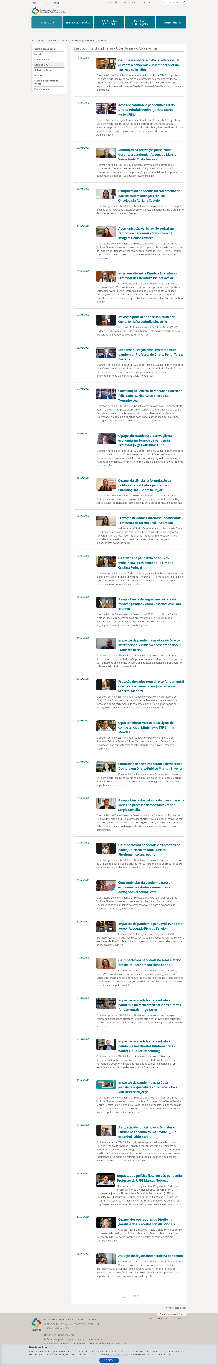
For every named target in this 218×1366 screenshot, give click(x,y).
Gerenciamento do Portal (172, 1314)
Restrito (169, 1318)
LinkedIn (86, 3)
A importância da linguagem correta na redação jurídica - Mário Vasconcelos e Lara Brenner (149, 604)
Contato (181, 1318)
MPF (34, 3)
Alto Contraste (130, 3)
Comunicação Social (52, 40)
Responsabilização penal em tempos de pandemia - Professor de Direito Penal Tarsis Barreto (150, 354)
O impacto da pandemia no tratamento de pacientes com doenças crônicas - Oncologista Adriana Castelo (149, 195)
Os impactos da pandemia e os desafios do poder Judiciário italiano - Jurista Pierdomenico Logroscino (149, 849)
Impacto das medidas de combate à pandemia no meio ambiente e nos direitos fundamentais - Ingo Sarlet (149, 1005)
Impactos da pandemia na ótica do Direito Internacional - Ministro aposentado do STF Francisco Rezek (149, 645)
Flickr (91, 3)
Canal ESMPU (71, 40)
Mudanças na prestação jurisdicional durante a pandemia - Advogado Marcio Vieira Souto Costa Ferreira (147, 154)
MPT (41, 3)
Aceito (109, 1360)
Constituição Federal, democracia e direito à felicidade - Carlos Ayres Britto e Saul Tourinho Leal (150, 395)
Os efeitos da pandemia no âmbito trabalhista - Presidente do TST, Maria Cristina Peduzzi (145, 563)
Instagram (81, 3)
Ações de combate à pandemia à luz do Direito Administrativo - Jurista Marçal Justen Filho (146, 109)
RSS (96, 3)
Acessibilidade (112, 3)
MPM (48, 3)
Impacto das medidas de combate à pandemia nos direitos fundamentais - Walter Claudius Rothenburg (146, 1046)
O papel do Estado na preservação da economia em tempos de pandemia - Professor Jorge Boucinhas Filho (145, 440)
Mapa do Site (146, 3)
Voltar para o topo (177, 1307)
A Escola (35, 40)
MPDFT (56, 3)
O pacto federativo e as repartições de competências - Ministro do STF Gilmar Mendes (146, 727)
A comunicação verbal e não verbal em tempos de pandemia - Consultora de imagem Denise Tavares (146, 233)
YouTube (65, 3)
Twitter (70, 3)
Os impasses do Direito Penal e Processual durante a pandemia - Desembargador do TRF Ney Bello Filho (148, 65)
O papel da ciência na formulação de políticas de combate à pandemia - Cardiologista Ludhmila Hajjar (144, 485)
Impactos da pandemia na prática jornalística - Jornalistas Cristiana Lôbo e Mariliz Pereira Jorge (147, 1087)
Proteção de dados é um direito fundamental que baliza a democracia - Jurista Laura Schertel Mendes (151, 686)
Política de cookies (117, 1354)
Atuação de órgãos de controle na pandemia (150, 1256)
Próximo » (135, 1296)
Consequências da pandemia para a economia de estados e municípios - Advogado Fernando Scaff (144, 887)
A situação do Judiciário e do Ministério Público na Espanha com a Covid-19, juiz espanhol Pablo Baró (147, 1132)
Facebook (75, 3)
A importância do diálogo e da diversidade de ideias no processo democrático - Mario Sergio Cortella (151, 805)
